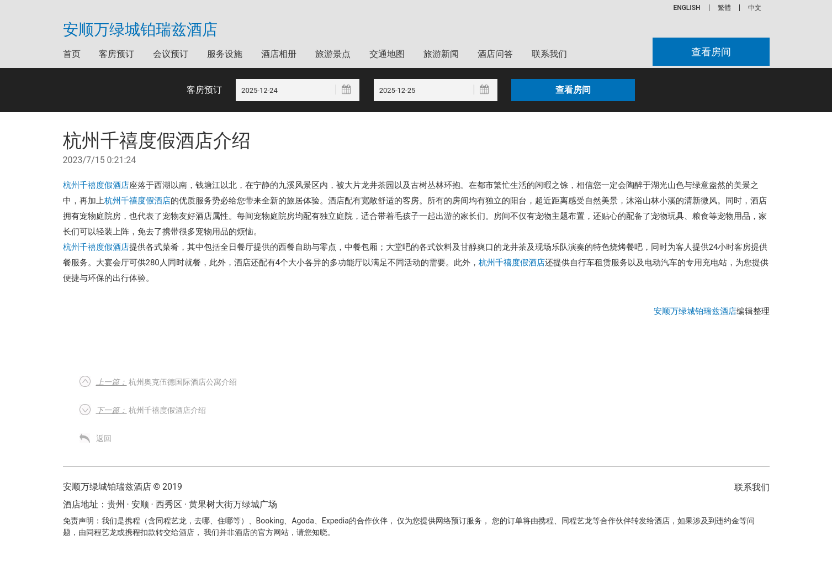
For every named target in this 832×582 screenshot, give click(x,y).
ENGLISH (686, 7)
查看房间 (711, 51)
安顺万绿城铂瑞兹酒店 (140, 30)
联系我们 (549, 54)
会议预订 (170, 54)
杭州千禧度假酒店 (96, 185)
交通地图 (387, 54)
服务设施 (224, 54)
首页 (72, 54)
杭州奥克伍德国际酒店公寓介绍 (166, 381)
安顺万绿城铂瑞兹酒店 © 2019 (122, 486)
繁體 (724, 7)
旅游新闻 (441, 54)
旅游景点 (333, 54)
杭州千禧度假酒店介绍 (151, 410)
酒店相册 (278, 54)
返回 (104, 438)
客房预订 (116, 54)
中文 (754, 7)
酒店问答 (495, 54)
